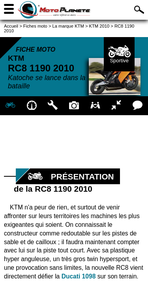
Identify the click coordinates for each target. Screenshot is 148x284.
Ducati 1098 (79, 276)
